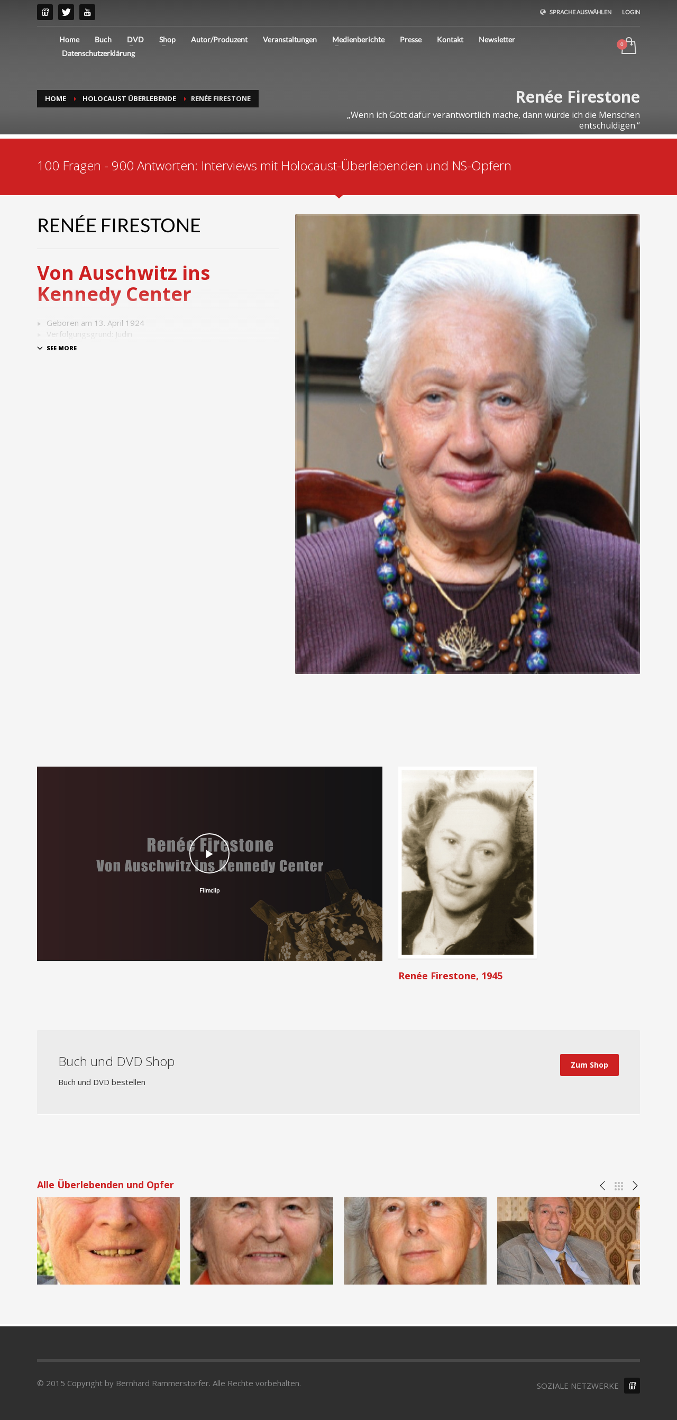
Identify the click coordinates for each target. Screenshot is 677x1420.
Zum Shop (589, 1065)
